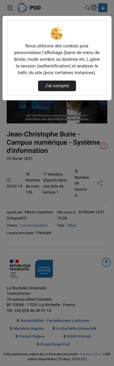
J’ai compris (57, 85)
